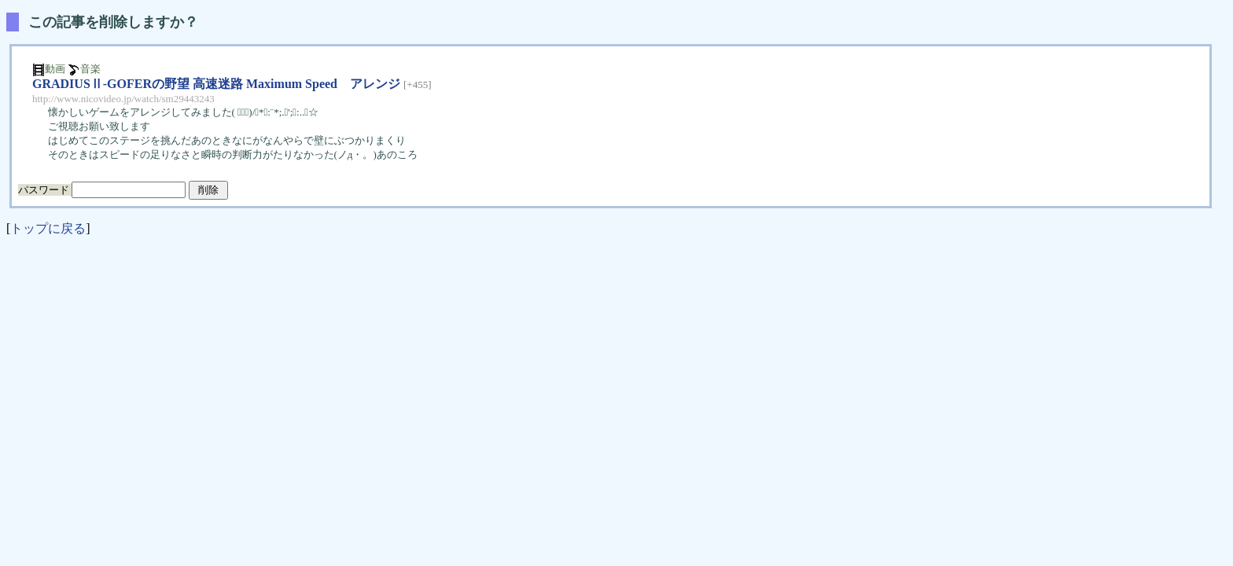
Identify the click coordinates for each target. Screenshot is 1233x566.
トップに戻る (48, 228)
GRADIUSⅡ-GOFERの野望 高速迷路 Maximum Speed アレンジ (216, 83)
